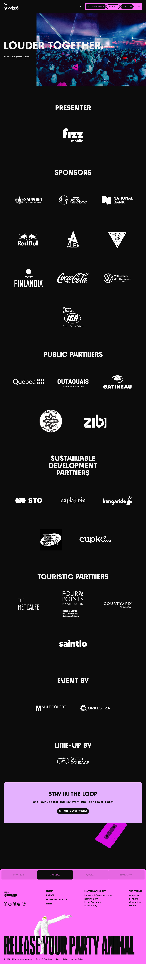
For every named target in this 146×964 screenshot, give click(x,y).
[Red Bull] (28, 239)
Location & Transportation (98, 896)
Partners (133, 899)
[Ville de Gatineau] (117, 382)
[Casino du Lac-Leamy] (73, 200)
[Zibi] (95, 421)
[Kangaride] (117, 500)
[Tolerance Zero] (51, 539)
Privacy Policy (62, 959)
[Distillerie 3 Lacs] (117, 239)
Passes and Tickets (56, 900)
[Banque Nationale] (117, 200)
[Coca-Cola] (73, 278)
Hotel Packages (92, 902)
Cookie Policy (77, 959)
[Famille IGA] (73, 317)
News (49, 904)
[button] (95, 6)
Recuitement (91, 899)
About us (134, 896)
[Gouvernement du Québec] (28, 382)
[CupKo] (95, 539)
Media (132, 906)
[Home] (17, 7)
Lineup (49, 891)
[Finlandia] (28, 278)
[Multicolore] (51, 708)
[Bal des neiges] (51, 421)
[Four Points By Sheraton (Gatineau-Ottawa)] (73, 604)
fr (80, 6)
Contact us (135, 902)
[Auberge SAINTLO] (73, 643)
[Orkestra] (95, 708)
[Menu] (138, 6)
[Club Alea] (73, 239)
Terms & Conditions (44, 959)
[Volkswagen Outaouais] (117, 278)
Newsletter (113, 6)
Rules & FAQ (90, 906)
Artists (50, 896)
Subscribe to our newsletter (73, 811)
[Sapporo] (28, 200)
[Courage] (73, 760)
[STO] (28, 500)
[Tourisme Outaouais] (73, 382)
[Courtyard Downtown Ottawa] (117, 604)
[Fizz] (73, 135)
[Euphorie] (73, 500)
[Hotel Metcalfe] (28, 604)
